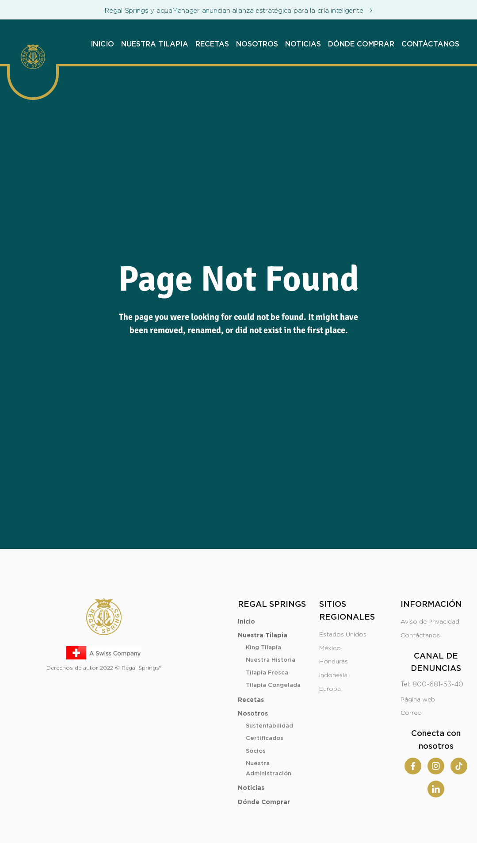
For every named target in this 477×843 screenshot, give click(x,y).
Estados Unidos (342, 635)
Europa (330, 689)
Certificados (264, 738)
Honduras (333, 662)
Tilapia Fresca (267, 673)
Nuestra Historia (270, 660)
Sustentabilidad (269, 726)
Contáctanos (430, 44)
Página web (418, 700)
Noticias (303, 44)
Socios (256, 751)
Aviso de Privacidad (430, 622)
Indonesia (333, 675)
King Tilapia (263, 648)
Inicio (102, 44)
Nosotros (257, 44)
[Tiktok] (458, 766)
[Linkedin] (435, 789)
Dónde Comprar (361, 44)
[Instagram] (435, 766)
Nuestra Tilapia (154, 44)
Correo (411, 713)
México (330, 648)
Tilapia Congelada (273, 685)
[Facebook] (412, 766)
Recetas (212, 44)
